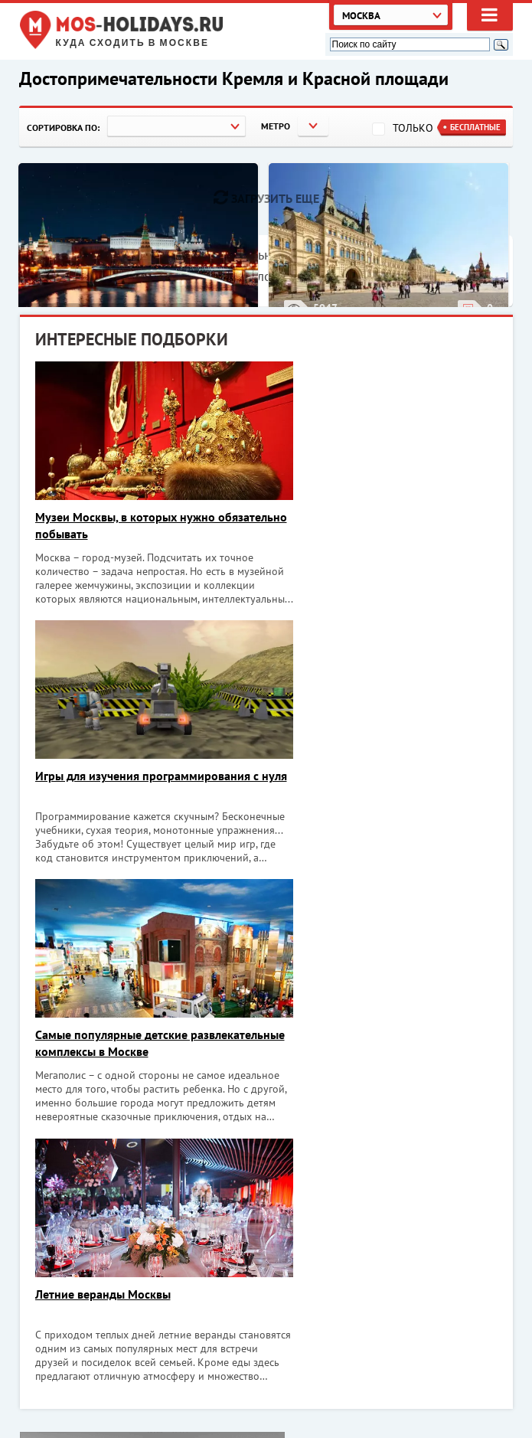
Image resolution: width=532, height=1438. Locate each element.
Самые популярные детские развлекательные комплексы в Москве (140, 785)
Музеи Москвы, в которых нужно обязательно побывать (125, 525)
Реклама (413, 1415)
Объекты (415, 1380)
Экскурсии (419, 1397)
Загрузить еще (266, 197)
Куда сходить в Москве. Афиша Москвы (142, 1361)
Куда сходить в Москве (133, 43)
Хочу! (472, 1226)
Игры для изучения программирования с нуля (383, 525)
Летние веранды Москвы (343, 776)
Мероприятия (426, 1362)
